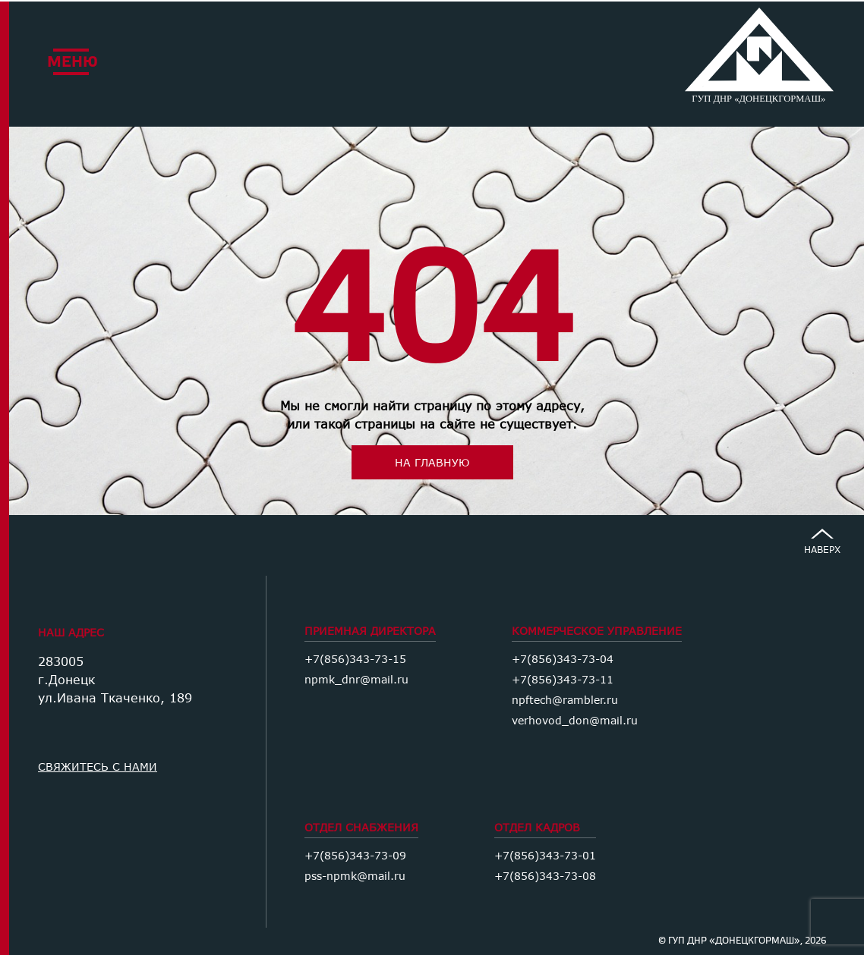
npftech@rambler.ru (565, 699)
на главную (432, 462)
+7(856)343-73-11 (562, 679)
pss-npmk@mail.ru (354, 875)
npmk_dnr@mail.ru (356, 679)
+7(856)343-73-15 (355, 658)
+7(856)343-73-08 (545, 875)
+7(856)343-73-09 (355, 855)
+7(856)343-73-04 (562, 658)
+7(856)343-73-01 (545, 855)
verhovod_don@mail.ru (575, 720)
